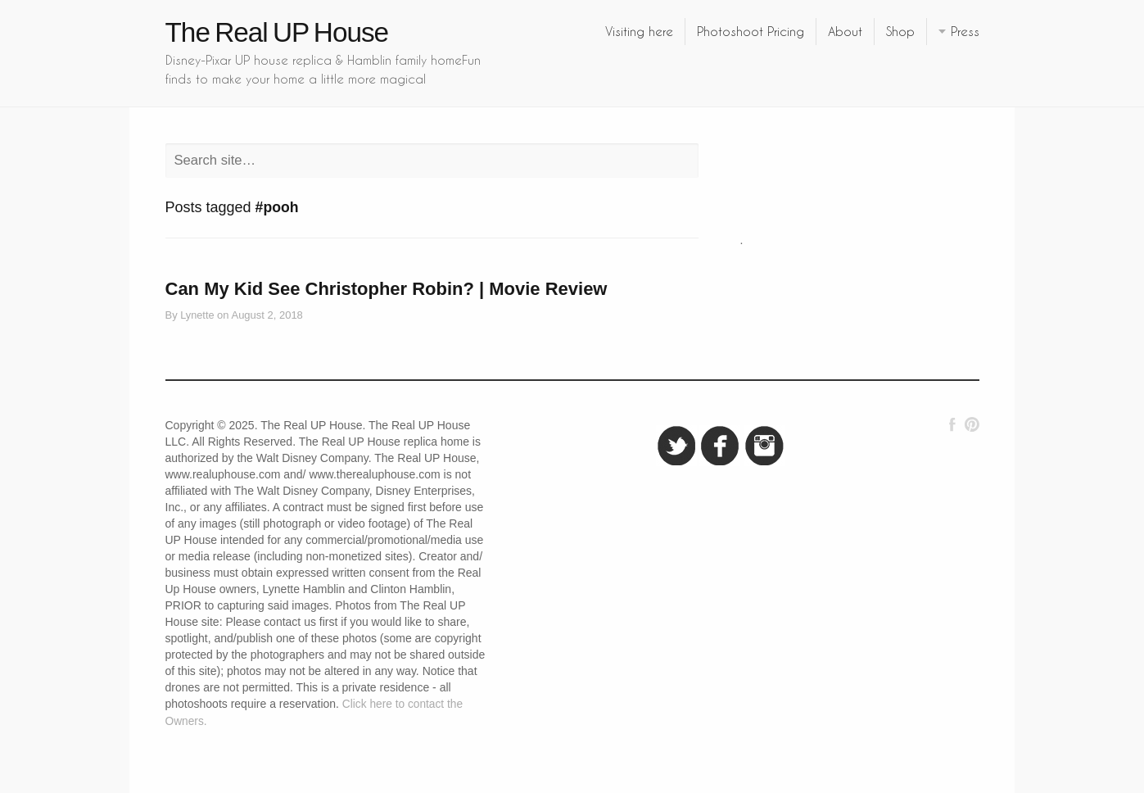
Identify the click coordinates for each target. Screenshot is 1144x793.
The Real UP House (277, 32)
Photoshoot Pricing (750, 31)
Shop (900, 31)
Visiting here (639, 31)
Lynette (197, 315)
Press (965, 31)
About (845, 31)
